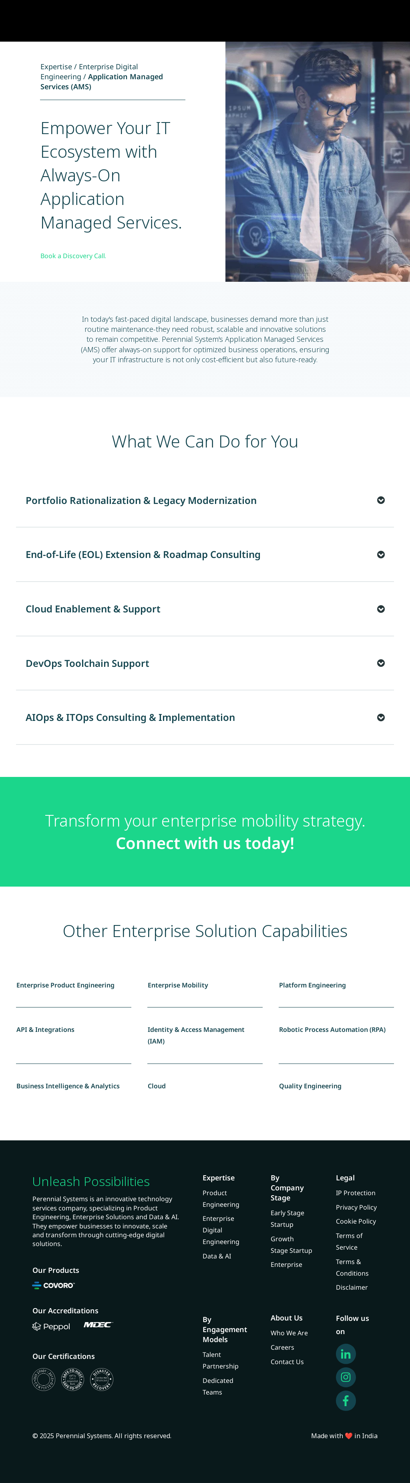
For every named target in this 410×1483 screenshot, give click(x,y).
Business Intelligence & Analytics (68, 1086)
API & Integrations (45, 1029)
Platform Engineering (312, 985)
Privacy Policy (356, 1207)
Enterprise (286, 1264)
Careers (282, 1347)
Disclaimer (352, 1287)
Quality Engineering (310, 1086)
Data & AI (217, 1256)
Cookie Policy (356, 1221)
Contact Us (287, 1361)
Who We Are (289, 1332)
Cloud (157, 1086)
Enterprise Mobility (178, 985)
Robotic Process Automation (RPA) (332, 1029)
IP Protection (356, 1192)
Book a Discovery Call (72, 255)
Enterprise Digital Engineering (221, 1230)
